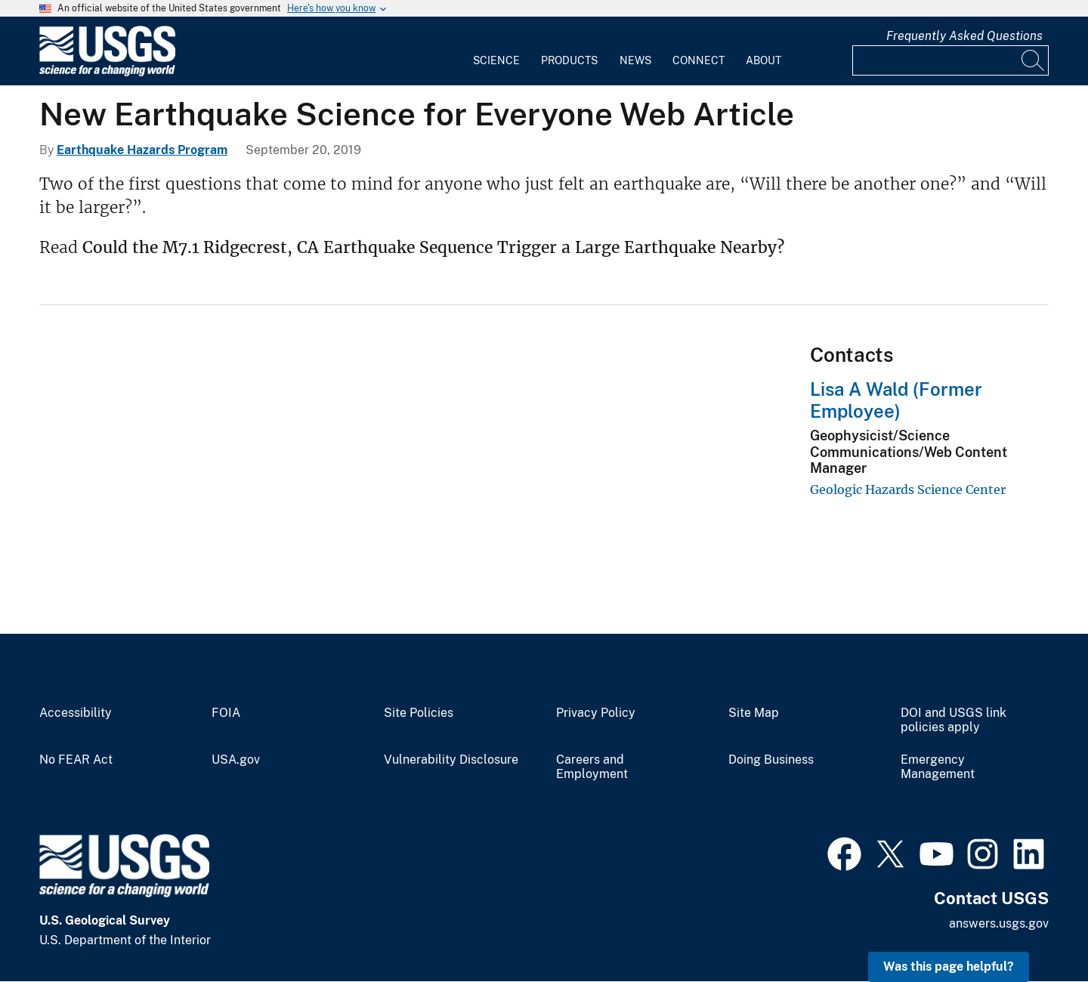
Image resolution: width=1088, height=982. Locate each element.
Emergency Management (938, 767)
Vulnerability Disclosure (451, 760)
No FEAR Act (76, 760)
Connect (698, 60)
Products (569, 60)
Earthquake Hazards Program (142, 150)
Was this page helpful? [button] (948, 966)
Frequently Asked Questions (964, 36)
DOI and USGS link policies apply (953, 720)
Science (496, 60)
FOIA (226, 713)
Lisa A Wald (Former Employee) (896, 400)
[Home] (107, 73)
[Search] (1033, 60)
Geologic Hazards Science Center (908, 489)
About (763, 60)
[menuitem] (496, 51)
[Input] (950, 60)
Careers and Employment (592, 767)
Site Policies (418, 713)
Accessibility (75, 713)
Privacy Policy (595, 713)
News (635, 60)
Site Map (753, 713)
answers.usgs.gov (999, 923)
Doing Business (771, 760)
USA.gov (236, 760)
